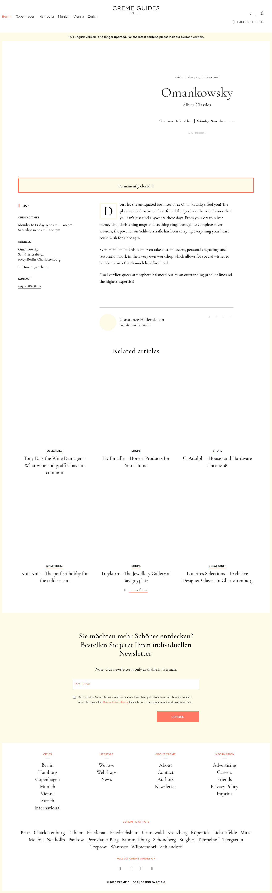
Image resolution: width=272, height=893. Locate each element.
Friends (224, 779)
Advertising (224, 765)
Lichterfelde (225, 833)
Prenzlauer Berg (103, 840)
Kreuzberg (177, 833)
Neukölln (56, 840)
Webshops (106, 772)
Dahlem (75, 833)
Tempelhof (208, 840)
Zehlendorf (171, 847)
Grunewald (153, 833)
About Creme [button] (165, 754)
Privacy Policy (224, 786)
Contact (165, 772)
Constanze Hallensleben (175, 121)
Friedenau (97, 833)
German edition (192, 37)
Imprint (224, 794)
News (106, 779)
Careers (224, 772)
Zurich (99, 22)
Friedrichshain (124, 833)
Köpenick (200, 833)
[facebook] (120, 870)
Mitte (245, 833)
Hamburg (53, 22)
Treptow (98, 847)
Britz (25, 833)
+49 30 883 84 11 (29, 286)
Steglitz (186, 840)
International (47, 808)
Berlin (13, 22)
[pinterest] (141, 870)
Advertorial (197, 133)
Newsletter (165, 786)
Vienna (85, 22)
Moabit (36, 840)
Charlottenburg (49, 833)
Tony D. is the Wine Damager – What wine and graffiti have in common (54, 465)
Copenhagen (32, 22)
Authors (165, 779)
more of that (138, 590)
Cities (13, 13)
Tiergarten (232, 840)
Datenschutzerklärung (115, 702)
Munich (70, 22)
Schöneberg (164, 840)
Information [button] (224, 754)
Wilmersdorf (143, 847)
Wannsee (119, 847)
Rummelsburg (136, 840)
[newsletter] (152, 870)
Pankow (76, 840)
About (165, 765)
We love (106, 765)
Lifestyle (106, 754)
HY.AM (160, 882)
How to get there (34, 267)
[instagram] (131, 870)
